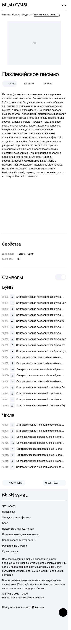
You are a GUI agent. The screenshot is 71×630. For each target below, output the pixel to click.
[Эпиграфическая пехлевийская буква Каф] (34, 357)
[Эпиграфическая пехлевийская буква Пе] (33, 387)
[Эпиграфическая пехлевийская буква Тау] (33, 405)
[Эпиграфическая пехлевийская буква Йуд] (34, 351)
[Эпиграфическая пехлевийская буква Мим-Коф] (34, 369)
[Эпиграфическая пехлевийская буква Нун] (34, 375)
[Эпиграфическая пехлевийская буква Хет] (34, 339)
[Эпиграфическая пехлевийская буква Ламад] (34, 363)
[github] (58, 495)
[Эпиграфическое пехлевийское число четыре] (34, 443)
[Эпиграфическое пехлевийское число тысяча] (34, 467)
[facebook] (64, 495)
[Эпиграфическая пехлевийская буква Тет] (33, 345)
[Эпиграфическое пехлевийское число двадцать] (34, 455)
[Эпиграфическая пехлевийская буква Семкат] (34, 381)
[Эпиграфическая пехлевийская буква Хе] (33, 321)
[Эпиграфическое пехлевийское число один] (34, 425)
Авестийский (29, 113)
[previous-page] (6, 14)
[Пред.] (13, 483)
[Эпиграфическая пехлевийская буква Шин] (34, 399)
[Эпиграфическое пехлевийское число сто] (34, 461)
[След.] (54, 483)
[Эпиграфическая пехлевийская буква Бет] (34, 303)
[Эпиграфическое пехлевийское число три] (34, 437)
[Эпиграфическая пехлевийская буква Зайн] (34, 333)
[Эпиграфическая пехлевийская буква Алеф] (34, 296)
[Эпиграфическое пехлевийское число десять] (34, 449)
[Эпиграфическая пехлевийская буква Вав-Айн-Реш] (34, 327)
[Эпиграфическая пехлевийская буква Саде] (34, 393)
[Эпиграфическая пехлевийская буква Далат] (34, 315)
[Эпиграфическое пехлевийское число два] (34, 431)
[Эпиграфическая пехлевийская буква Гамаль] (34, 309)
